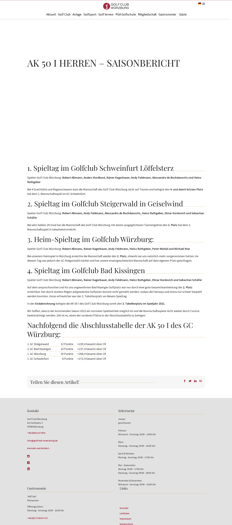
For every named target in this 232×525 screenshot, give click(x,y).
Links (124, 488)
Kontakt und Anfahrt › (38, 448)
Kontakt (124, 508)
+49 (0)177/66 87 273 (37, 518)
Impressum (125, 518)
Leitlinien (124, 513)
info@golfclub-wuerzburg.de (42, 440)
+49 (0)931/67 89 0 (36, 432)
